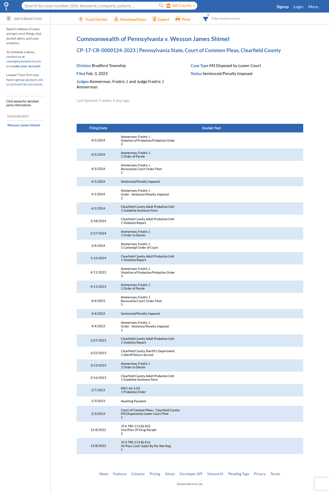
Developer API (191, 474)
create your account (25, 66)
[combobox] (212, 18)
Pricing (155, 474)
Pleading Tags (238, 474)
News (103, 474)
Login (298, 6)
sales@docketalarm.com (23, 61)
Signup (283, 6)
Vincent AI (215, 474)
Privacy (260, 474)
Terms (275, 474)
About (170, 474)
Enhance (138, 474)
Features (120, 474)
